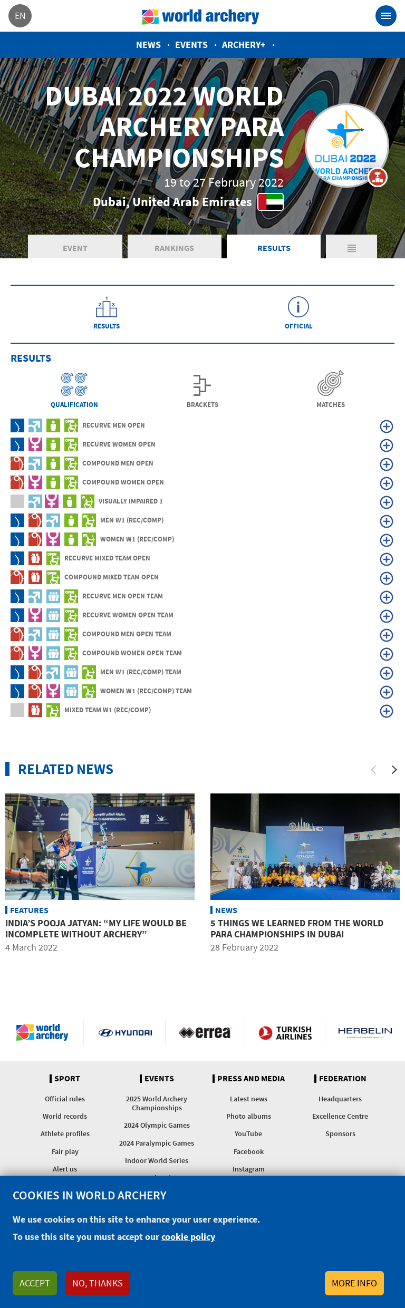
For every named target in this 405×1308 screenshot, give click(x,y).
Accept (35, 1283)
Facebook (249, 1151)
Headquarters (340, 1098)
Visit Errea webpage (205, 1032)
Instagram (249, 1169)
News (148, 44)
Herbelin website (365, 1032)
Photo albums (248, 1116)
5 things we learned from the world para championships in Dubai (296, 929)
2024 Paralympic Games (156, 1143)
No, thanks (97, 1283)
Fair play (65, 1151)
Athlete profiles (65, 1133)
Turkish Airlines (285, 1032)
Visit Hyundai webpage (125, 1032)
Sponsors (340, 1133)
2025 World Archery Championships (156, 1103)
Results (274, 248)
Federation (343, 1078)
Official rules (65, 1098)
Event (75, 248)
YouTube (248, 1133)
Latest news (248, 1098)
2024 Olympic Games (157, 1125)
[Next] (394, 769)
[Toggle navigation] (386, 15)
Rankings (174, 248)
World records (65, 1116)
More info (354, 1283)
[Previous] (373, 769)
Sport (67, 1078)
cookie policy (188, 1237)
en (20, 15)
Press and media (251, 1078)
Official (299, 326)
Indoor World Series (156, 1160)
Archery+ (244, 44)
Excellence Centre (340, 1116)
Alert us (65, 1169)
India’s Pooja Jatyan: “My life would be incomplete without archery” (96, 929)
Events (191, 44)
